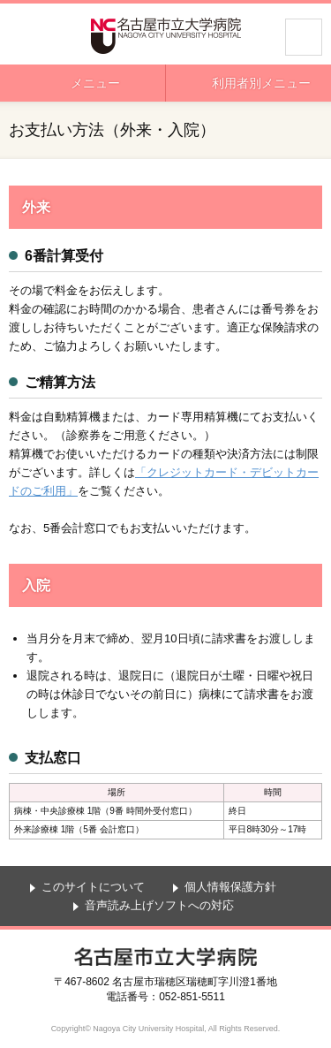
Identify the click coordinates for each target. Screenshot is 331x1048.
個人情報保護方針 (230, 886)
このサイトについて (93, 886)
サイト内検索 (303, 37)
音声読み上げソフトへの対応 (159, 905)
